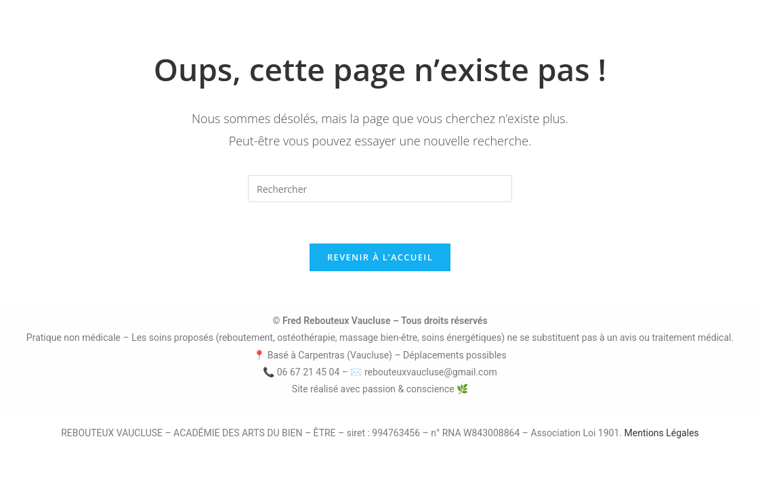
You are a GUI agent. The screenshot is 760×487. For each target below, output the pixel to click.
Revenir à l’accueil (380, 257)
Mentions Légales (662, 432)
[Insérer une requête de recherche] (380, 188)
